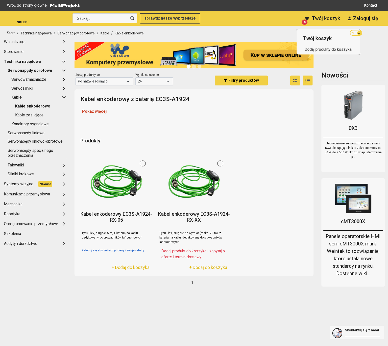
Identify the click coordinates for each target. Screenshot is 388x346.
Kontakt (370, 5)
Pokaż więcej (94, 111)
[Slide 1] (194, 66)
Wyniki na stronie (147, 75)
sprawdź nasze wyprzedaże (170, 18)
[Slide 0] (189, 66)
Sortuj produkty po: (87, 75)
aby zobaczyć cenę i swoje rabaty (113, 250)
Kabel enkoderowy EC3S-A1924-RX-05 (116, 217)
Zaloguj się (363, 18)
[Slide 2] (199, 66)
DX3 (353, 128)
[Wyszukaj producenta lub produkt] (105, 18)
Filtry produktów (241, 80)
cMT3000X (353, 221)
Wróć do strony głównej (44, 5)
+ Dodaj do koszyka (130, 267)
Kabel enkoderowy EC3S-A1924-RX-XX (194, 217)
